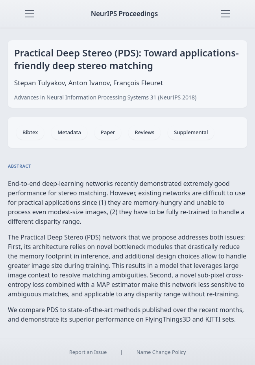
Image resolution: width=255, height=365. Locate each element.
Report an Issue (88, 352)
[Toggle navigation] (29, 14)
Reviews (144, 132)
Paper (108, 132)
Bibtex (30, 132)
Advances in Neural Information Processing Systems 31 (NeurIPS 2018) (105, 97)
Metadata (69, 132)
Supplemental (191, 132)
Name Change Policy (161, 352)
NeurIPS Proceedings (124, 13)
